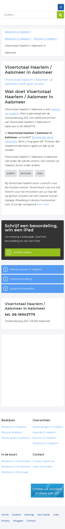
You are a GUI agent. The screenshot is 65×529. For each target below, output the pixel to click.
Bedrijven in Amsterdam (16, 461)
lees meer (43, 204)
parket (11, 173)
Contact (31, 520)
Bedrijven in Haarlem (26, 4)
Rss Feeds (43, 514)
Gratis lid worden (43, 466)
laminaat (26, 173)
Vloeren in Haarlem (45, 38)
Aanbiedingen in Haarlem (48, 427)
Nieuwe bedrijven (12, 432)
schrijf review (23, 252)
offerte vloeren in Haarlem (26, 269)
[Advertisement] (32, 370)
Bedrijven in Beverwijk (14, 472)
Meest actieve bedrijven (16, 437)
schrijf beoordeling (21, 279)
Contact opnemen (44, 461)
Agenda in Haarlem (44, 432)
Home (5, 514)
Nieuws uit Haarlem (45, 437)
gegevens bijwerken (22, 288)
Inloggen (18, 520)
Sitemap (29, 514)
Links (56, 514)
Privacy (5, 520)
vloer (40, 173)
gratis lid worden (47, 491)
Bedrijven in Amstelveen (16, 466)
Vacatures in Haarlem (45, 443)
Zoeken (16, 514)
